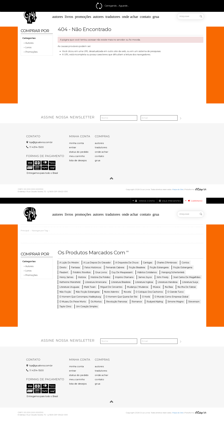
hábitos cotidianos (147, 272)
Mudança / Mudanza (137, 287)
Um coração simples (87, 306)
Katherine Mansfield (69, 282)
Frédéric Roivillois (82, 272)
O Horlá (146, 296)
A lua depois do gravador (97, 262)
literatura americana (95, 282)
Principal (25, 230)
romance (137, 301)
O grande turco (175, 292)
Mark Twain (90, 287)
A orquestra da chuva (126, 262)
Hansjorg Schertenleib (172, 272)
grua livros (101, 272)
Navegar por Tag (40, 230)
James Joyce (145, 277)
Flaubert (63, 272)
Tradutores (112, 17)
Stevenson (193, 301)
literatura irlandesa (167, 282)
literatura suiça (190, 282)
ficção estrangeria (182, 267)
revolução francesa (116, 301)
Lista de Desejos (78, 160)
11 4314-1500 (35, 147)
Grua (156, 17)
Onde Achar (130, 17)
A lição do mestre (69, 262)
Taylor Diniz (65, 306)
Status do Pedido (79, 151)
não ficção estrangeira (87, 292)
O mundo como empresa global (171, 296)
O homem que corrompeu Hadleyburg (80, 296)
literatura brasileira (120, 282)
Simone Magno (176, 301)
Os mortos (96, 301)
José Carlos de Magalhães (186, 277)
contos (185, 262)
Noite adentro (111, 292)
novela (127, 292)
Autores (57, 17)
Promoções (83, 17)
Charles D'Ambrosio (167, 262)
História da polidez (100, 277)
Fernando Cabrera (115, 267)
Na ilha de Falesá (187, 287)
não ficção (65, 292)
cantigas (147, 262)
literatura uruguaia (69, 287)
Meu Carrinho (77, 156)
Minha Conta (76, 143)
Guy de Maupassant (122, 272)
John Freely (163, 277)
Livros (69, 17)
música (156, 287)
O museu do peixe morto (72, 301)
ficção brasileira (137, 267)
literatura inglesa (144, 282)
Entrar (72, 147)
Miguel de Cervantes (111, 287)
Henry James (66, 277)
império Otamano (124, 277)
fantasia (75, 267)
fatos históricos (92, 267)
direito (62, 267)
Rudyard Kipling (155, 301)
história (82, 277)
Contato (145, 17)
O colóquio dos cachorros (149, 292)
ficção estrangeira (159, 267)
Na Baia (169, 287)
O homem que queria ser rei (121, 296)
